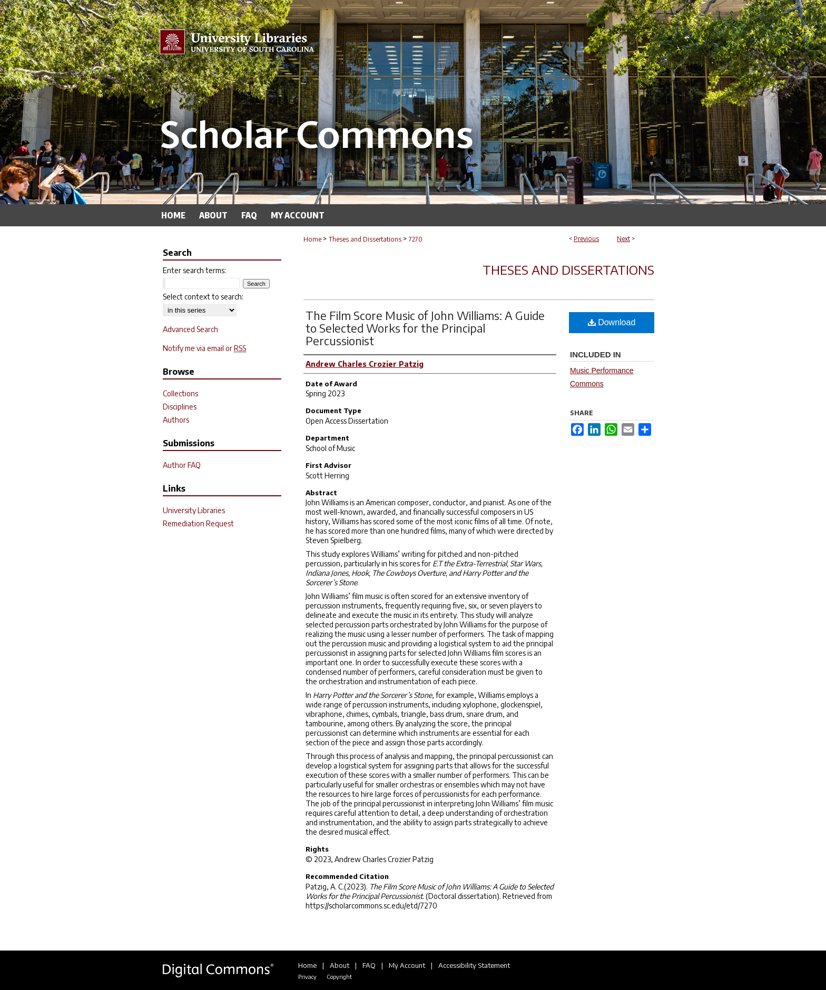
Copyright (339, 976)
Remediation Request (198, 523)
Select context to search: (203, 296)
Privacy (307, 976)
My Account (407, 965)
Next (623, 239)
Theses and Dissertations (365, 239)
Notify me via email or (204, 348)
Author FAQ (182, 465)
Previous (586, 239)
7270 (415, 239)
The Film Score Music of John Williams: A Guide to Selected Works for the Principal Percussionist (425, 328)
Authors (176, 419)
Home (312, 239)
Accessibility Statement (474, 965)
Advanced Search (190, 329)
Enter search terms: (194, 270)
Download (612, 322)
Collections (180, 393)
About (339, 965)
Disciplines (179, 406)
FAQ (369, 965)
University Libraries (194, 510)
